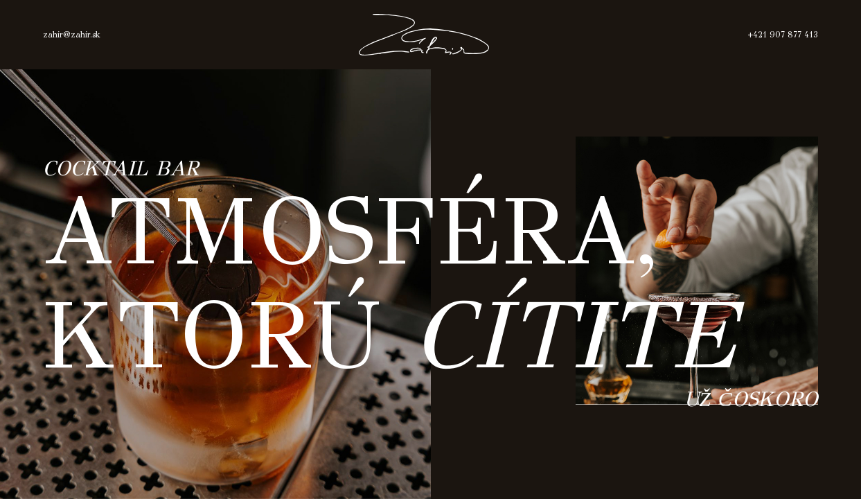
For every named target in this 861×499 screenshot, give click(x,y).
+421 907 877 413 (782, 34)
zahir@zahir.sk (71, 34)
